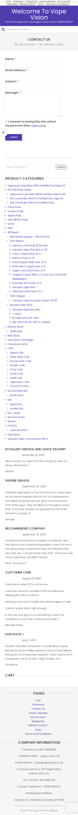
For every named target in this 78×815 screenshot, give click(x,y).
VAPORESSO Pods (18, 219)
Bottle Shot (16, 395)
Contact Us (38, 708)
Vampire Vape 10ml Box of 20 (29, 249)
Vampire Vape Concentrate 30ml (28, 439)
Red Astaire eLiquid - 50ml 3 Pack (30, 236)
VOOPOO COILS (19, 386)
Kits (10, 399)
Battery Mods (15, 326)
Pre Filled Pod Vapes (19, 189)
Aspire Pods (14, 215)
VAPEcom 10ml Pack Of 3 (27, 291)
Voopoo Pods (15, 211)
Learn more (38, 125)
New (10, 228)
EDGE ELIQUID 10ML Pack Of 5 (29, 262)
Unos (35, 810)
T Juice (16, 313)
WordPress (53, 810)
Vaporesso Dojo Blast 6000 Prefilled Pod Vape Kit (36, 185)
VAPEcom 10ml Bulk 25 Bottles (30, 245)
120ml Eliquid (17, 296)
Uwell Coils (16, 378)
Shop (40, 4)
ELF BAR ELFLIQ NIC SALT (26, 318)
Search (61, 167)
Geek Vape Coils (20, 357)
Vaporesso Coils (19, 382)
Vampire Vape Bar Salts (26, 309)
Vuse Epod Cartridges (20, 340)
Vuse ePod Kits (18, 430)
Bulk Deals (14, 335)
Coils (10, 348)
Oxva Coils (16, 369)
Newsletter (12, 4)
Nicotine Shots (16, 417)
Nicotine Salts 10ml (21, 305)
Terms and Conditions (58, 4)
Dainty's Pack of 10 (23, 258)
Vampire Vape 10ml (24, 287)
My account (38, 717)
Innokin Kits (16, 408)
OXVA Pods (14, 207)
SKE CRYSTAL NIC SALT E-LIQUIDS (31, 322)
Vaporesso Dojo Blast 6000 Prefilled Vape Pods (37, 194)
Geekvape (16, 331)
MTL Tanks (14, 413)
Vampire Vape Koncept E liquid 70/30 (34, 300)
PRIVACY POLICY (28, 4)
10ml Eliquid (16, 241)
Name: (10, 59)
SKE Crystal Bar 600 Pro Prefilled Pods (32, 202)
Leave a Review (38, 713)
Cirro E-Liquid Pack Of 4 (26, 254)
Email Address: (16, 70)
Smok (11, 224)
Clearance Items (18, 344)
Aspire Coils (17, 352)
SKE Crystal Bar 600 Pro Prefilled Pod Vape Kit (36, 198)
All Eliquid (13, 232)
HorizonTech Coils (20, 361)
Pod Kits (12, 425)
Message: (13, 92)
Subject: (12, 81)
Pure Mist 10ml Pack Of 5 (27, 283)
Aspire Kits (16, 404)
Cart (38, 700)
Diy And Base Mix (17, 391)
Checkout (38, 704)
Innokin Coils (17, 365)
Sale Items (14, 434)
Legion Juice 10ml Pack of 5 (28, 270)
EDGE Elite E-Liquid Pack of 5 (29, 266)
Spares (12, 421)
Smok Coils (16, 373)
